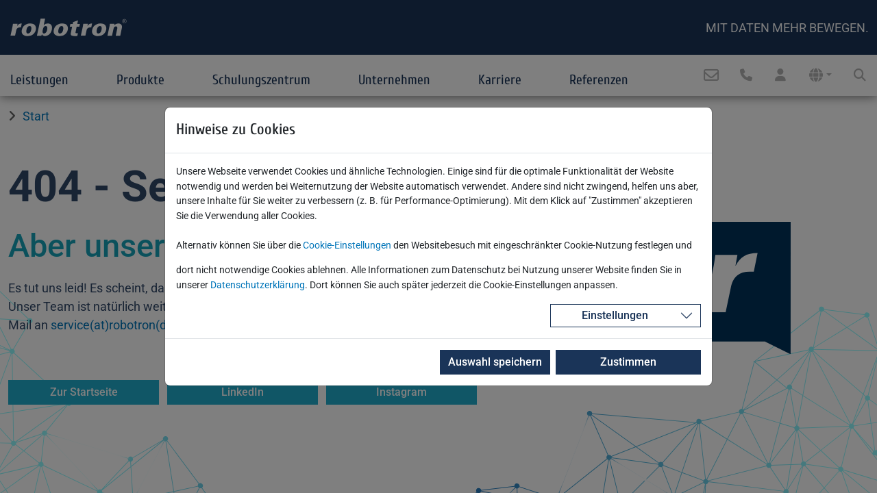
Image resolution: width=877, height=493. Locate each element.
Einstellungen (615, 315)
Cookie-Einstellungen (347, 245)
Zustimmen (625, 361)
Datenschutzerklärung (257, 285)
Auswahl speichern (489, 361)
